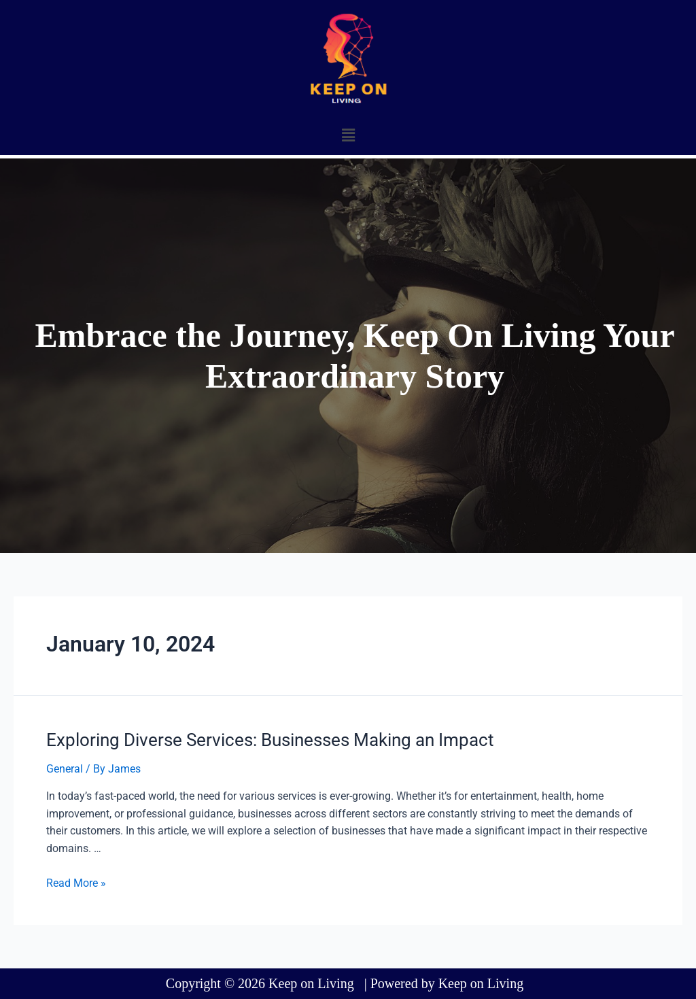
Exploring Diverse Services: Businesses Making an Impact (270, 740)
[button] (348, 135)
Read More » (76, 883)
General (64, 768)
